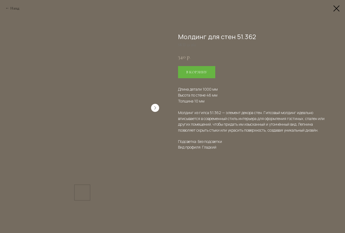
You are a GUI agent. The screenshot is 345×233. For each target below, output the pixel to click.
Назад (14, 8)
